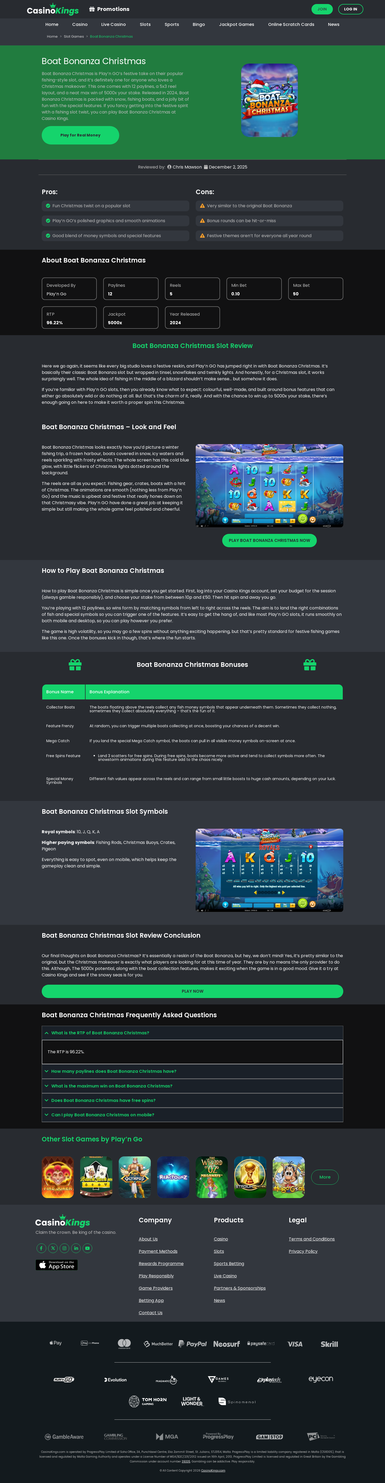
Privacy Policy (303, 1251)
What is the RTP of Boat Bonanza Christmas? (100, 1033)
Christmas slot (291, 372)
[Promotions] (92, 9)
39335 (186, 1461)
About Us (148, 1239)
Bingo (199, 24)
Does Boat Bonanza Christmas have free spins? (103, 1100)
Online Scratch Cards (291, 24)
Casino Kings (237, 591)
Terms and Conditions (312, 1239)
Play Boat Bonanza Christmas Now (269, 540)
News (334, 24)
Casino (80, 24)
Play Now (192, 991)
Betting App (151, 1300)
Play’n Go (56, 294)
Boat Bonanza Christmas (94, 61)
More (324, 1177)
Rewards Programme (161, 1264)
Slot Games (74, 36)
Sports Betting (229, 1264)
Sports (172, 24)
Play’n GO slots (284, 614)
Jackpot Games (236, 24)
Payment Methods (158, 1251)
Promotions (113, 9)
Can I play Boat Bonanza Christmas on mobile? (102, 1115)
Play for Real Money (80, 135)
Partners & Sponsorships (240, 1288)
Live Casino (113, 24)
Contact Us (151, 1313)
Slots (145, 24)
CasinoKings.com (213, 1471)
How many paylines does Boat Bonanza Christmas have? (113, 1071)
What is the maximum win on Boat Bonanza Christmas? (111, 1086)
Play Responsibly (156, 1276)
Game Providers (156, 1288)
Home (51, 24)
